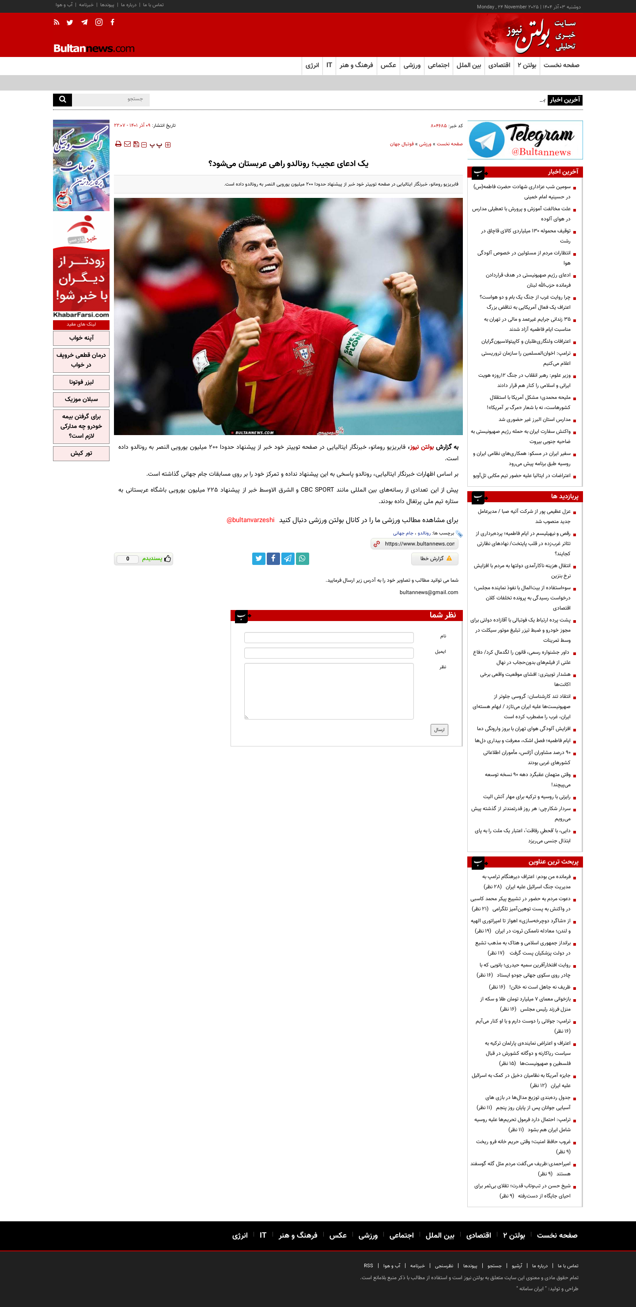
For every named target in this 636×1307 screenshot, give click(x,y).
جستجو (495, 1266)
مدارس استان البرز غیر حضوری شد (535, 420)
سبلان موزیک (81, 400)
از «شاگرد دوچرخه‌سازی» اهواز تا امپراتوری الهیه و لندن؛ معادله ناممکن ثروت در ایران (521, 926)
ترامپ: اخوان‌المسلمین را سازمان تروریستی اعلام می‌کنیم (526, 358)
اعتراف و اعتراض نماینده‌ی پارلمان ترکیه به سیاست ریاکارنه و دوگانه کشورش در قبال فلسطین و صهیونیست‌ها (528, 1053)
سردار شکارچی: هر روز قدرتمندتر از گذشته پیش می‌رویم (521, 814)
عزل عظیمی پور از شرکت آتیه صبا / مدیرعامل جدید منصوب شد (524, 517)
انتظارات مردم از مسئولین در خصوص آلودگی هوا (524, 258)
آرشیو (517, 1266)
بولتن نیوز (422, 447)
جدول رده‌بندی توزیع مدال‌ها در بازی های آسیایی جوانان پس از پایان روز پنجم (524, 1103)
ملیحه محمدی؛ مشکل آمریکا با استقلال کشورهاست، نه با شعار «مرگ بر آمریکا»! (529, 403)
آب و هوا (64, 5)
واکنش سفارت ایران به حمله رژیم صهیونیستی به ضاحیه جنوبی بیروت (521, 437)
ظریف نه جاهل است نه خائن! (530, 987)
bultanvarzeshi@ (251, 520)
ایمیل (440, 651)
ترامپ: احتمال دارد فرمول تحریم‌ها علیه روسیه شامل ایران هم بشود (522, 1125)
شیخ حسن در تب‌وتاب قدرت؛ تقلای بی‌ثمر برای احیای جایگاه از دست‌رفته (522, 1191)
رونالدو (424, 533)
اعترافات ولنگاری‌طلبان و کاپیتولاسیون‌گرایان (526, 341)
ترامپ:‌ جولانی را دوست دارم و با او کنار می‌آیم (522, 1026)
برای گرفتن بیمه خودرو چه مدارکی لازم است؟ (81, 426)
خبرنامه (86, 5)
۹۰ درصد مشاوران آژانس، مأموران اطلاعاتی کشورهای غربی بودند (527, 758)
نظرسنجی (444, 1266)
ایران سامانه (531, 1289)
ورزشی (425, 144)
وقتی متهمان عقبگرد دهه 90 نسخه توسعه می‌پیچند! (528, 780)
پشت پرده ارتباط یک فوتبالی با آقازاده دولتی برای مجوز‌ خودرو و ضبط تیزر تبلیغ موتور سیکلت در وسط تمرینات (520, 630)
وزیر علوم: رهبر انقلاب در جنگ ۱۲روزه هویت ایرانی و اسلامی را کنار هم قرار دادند (524, 380)
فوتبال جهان (402, 144)
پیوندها (107, 5)
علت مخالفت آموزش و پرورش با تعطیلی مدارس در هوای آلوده (521, 214)
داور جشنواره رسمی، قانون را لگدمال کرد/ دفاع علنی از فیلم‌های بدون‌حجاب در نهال (522, 657)
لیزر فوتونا (81, 382)
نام (443, 636)
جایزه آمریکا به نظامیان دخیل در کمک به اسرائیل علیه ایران (521, 1081)
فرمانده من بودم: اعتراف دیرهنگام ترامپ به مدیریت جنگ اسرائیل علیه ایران (526, 882)
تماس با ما (153, 5)
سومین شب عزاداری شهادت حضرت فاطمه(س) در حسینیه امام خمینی (522, 192)
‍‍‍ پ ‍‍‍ (156, 144)
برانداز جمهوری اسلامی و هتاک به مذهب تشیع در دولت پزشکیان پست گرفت (523, 948)
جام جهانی (403, 533)
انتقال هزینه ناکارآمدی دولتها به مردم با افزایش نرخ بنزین (522, 571)
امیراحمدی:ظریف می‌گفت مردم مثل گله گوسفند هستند (520, 1169)
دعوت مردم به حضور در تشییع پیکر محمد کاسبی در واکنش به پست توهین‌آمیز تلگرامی (520, 904)
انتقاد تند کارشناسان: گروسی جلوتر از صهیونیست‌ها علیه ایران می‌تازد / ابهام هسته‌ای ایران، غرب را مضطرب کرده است (522, 707)
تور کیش (81, 453)
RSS (368, 1266)
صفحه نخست (561, 66)
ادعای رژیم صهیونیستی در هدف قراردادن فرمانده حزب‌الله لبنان (528, 280)
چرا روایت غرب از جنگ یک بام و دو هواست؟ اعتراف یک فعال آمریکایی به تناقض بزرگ (525, 302)
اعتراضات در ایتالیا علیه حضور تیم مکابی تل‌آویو (522, 476)
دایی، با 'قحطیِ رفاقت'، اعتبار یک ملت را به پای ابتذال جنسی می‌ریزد (523, 836)
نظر (442, 667)
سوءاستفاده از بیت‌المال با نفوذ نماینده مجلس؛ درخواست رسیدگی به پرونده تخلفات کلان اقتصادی (522, 598)
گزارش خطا (436, 559)
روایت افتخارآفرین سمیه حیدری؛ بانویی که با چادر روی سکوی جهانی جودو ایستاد (524, 970)
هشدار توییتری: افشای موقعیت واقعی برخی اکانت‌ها (525, 680)
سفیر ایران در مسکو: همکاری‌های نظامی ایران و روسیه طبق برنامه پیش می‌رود (522, 459)
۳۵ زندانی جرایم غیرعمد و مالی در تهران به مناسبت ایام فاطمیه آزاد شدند (527, 324)
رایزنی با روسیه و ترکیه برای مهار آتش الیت (527, 797)
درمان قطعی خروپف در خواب (81, 360)
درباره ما (128, 5)
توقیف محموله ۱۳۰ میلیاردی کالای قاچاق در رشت (526, 236)
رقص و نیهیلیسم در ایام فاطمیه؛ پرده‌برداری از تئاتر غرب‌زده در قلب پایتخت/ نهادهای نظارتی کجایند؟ (523, 544)
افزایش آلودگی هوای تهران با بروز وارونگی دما (524, 729)
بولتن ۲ (527, 66)
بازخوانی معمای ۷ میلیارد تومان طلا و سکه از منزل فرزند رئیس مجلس (525, 1004)
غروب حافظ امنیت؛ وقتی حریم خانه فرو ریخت (522, 1147)
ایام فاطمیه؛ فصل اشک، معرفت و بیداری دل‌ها (523, 741)
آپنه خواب (81, 338)
